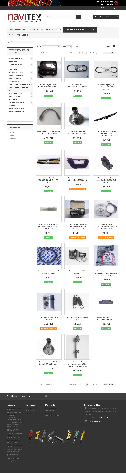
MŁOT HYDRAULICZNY (15, 93)
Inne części (12, 120)
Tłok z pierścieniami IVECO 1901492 (49, 319)
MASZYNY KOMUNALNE (16, 73)
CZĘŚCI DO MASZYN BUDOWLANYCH (45, 29)
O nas (12, 132)
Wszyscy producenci (18, 35)
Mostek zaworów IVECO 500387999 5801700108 (106, 319)
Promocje (29, 408)
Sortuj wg (38, 46)
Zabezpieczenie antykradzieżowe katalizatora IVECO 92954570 (106, 227)
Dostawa (12, 135)
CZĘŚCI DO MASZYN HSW (16, 75)
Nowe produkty (30, 410)
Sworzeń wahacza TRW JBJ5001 (77, 272)
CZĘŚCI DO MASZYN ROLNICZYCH (19, 84)
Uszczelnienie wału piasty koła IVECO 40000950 (49, 272)
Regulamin (13, 138)
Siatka (114, 47)
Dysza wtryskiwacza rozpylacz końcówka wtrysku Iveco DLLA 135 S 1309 (49, 227)
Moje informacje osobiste (52, 415)
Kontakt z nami (105, 8)
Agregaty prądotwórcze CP (17, 108)
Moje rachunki (49, 410)
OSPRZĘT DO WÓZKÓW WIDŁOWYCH (16, 60)
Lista (118, 47)
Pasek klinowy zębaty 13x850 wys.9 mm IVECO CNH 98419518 (106, 87)
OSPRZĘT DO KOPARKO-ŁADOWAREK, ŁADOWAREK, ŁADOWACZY (17, 67)
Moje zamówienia (50, 408)
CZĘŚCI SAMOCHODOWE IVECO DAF (80, 29)
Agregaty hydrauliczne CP (16, 111)
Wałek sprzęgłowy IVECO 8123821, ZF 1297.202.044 (48, 363)
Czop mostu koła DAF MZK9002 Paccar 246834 (77, 132)
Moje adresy (48, 413)
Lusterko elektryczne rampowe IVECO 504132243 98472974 (49, 86)
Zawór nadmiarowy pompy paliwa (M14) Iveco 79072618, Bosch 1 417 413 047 (106, 273)
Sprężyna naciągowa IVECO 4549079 (77, 319)
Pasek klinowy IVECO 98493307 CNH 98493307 (77, 86)
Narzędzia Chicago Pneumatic (17, 114)
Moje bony (48, 418)
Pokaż (64, 46)
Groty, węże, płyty (14, 99)
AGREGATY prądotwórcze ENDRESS (16, 104)
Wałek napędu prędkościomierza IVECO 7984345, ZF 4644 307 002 (77, 364)
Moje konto (50, 405)
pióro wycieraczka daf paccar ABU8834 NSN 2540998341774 (106, 133)
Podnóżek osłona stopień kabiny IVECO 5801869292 (77, 179)
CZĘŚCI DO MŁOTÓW (17, 29)
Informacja (14, 127)
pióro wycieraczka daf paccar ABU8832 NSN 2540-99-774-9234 (48, 180)
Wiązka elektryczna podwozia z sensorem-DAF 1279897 (48, 132)
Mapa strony (29, 413)
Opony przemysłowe (15, 117)
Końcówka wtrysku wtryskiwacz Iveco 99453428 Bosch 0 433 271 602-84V (77, 227)
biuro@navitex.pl (96, 421)
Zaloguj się (115, 8)
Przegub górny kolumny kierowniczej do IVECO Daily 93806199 (106, 180)
